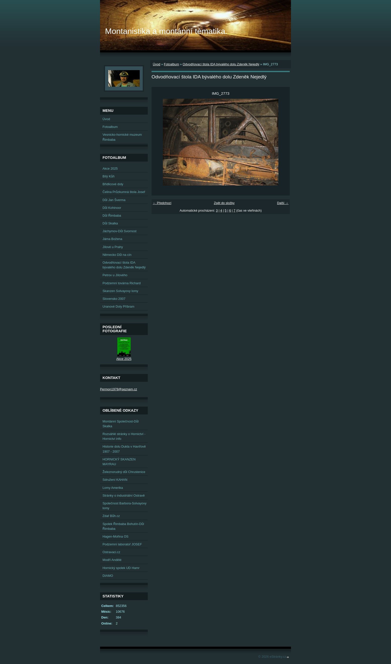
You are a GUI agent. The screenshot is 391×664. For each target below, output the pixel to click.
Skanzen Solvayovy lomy (120, 291)
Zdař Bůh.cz (111, 516)
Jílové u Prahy (113, 247)
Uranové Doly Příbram (118, 306)
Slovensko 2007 (114, 299)
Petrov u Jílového (115, 275)
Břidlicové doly (113, 184)
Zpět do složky (224, 203)
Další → (282, 203)
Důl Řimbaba (112, 215)
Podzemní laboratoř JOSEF (122, 544)
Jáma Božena (112, 239)
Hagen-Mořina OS (115, 536)
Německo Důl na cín (117, 255)
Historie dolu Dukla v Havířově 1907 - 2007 (124, 449)
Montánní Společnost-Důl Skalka (121, 423)
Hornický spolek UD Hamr (121, 568)
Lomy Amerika (113, 488)
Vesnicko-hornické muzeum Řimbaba (122, 137)
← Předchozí (162, 203)
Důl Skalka (110, 223)
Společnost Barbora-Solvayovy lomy (124, 505)
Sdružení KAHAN (115, 480)
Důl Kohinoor (112, 208)
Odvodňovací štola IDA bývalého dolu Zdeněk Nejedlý (221, 64)
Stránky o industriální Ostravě (124, 495)
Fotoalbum (171, 64)
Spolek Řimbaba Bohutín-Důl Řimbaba (123, 526)
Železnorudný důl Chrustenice (124, 472)
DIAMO (108, 576)
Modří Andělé (112, 560)
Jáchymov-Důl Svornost (119, 231)
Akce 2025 (110, 168)
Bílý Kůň (109, 176)
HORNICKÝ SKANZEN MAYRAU (119, 461)
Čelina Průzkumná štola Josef (124, 192)
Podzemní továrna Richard (122, 283)
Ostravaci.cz (111, 552)
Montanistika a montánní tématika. (166, 31)
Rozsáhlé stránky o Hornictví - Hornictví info (124, 436)
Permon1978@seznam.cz (118, 389)
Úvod (156, 64)
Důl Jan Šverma (114, 200)
